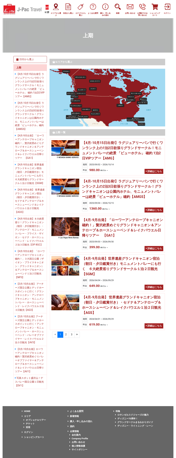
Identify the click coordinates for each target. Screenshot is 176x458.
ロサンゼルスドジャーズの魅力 (132, 415)
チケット (29, 423)
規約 (71, 426)
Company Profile (78, 438)
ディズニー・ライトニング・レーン (134, 426)
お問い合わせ (77, 442)
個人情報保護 (77, 446)
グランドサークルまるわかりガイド (134, 422)
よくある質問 (75, 411)
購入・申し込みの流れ (80, 421)
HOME (26, 411)
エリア (26, 416)
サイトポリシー (78, 449)
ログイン (27, 432)
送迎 (27, 427)
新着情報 (73, 416)
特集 (116, 411)
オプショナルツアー (35, 420)
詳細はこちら (154, 171)
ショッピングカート (33, 437)
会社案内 (75, 435)
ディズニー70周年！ (126, 418)
